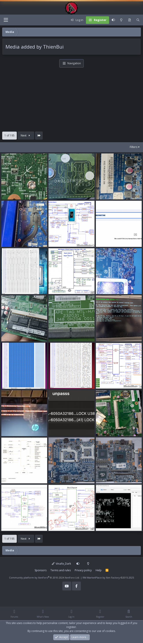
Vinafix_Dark (61, 563)
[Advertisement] (71, 101)
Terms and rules (60, 570)
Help (99, 570)
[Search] (138, 20)
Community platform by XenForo (44, 577)
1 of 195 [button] (9, 135)
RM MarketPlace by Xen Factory (108, 577)
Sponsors (40, 570)
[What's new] (129, 20)
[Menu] (6, 20)
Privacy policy (83, 570)
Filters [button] (133, 147)
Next (26, 135)
